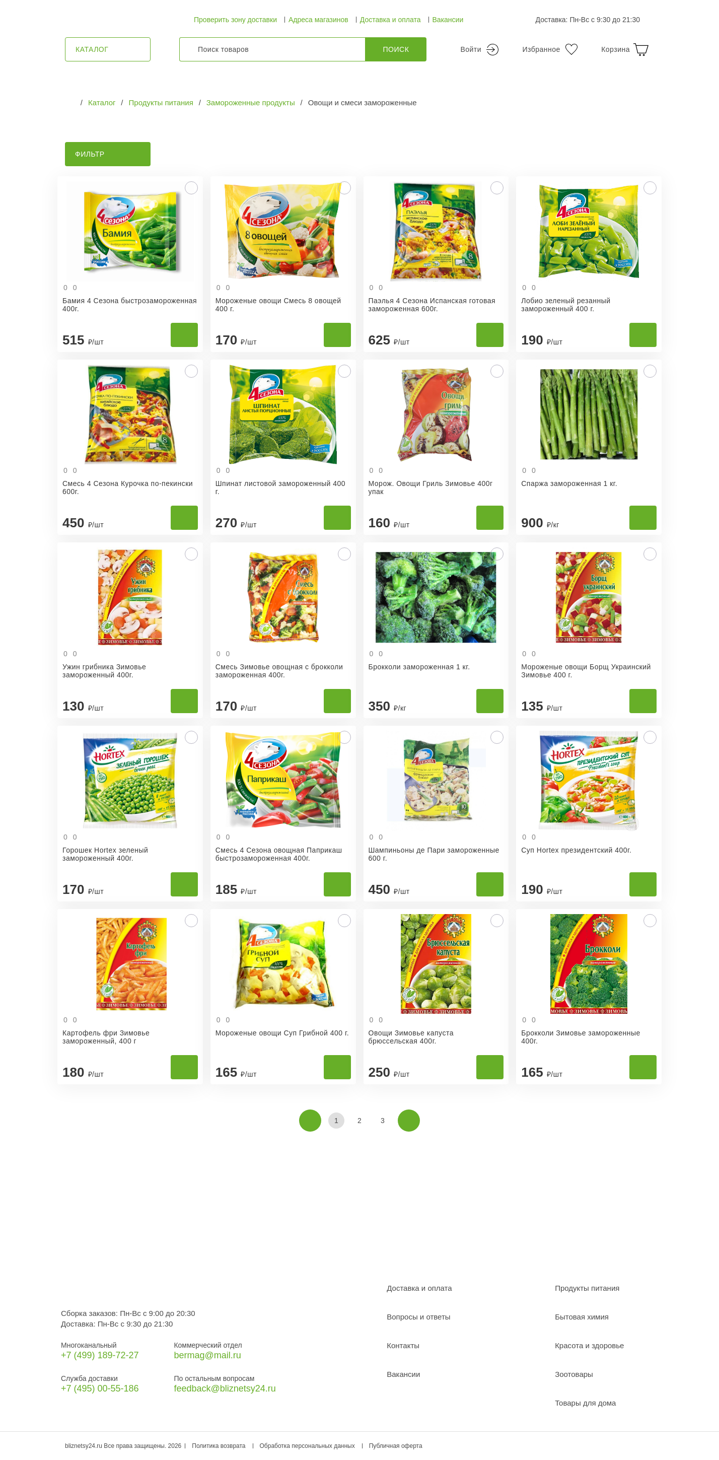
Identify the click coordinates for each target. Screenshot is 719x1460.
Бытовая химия (582, 1316)
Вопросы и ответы (418, 1316)
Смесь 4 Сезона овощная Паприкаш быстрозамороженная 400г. (278, 854)
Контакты (403, 1345)
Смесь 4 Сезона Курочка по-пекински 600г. (127, 487)
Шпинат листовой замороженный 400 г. (280, 487)
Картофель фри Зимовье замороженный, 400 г (106, 1037)
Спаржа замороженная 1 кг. (569, 483)
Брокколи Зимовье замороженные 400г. (580, 1037)
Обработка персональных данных (307, 1445)
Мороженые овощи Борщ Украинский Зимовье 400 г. (586, 671)
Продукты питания (587, 1288)
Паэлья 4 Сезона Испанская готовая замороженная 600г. (432, 305)
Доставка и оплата (390, 20)
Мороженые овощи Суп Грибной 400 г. (282, 1033)
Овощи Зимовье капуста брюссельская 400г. (411, 1037)
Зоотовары (574, 1374)
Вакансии (448, 20)
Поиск (396, 49)
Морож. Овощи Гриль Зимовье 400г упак (431, 487)
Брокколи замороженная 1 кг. (419, 667)
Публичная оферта (395, 1445)
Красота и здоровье (589, 1345)
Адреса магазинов (318, 20)
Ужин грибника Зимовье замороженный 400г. (104, 671)
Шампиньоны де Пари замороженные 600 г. (434, 854)
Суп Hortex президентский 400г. (576, 850)
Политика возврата (218, 1445)
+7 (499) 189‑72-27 (100, 1355)
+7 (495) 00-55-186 (100, 1388)
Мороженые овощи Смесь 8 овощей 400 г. (278, 305)
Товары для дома (585, 1403)
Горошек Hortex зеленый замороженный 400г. (105, 854)
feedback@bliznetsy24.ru (224, 1388)
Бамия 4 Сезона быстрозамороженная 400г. (129, 305)
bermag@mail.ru (207, 1355)
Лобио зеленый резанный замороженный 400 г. (565, 305)
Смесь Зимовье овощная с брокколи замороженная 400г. (279, 671)
